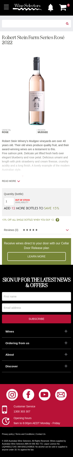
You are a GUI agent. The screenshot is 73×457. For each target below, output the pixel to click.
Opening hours (23, 418)
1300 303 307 (22, 411)
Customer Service (24, 406)
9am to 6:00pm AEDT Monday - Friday (37, 423)
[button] (50, 6)
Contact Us (40, 434)
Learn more (36, 256)
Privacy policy (8, 434)
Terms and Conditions (24, 434)
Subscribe (36, 318)
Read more (11, 181)
